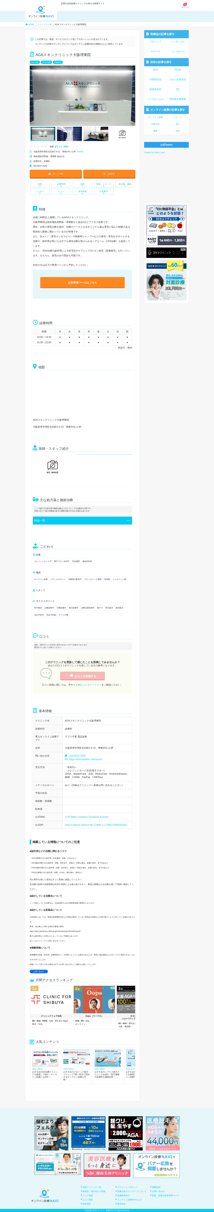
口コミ (61, 192)
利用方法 (155, 124)
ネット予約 (55, 174)
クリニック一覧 (44, 24)
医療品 (160, 34)
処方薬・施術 (125, 185)
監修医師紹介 (123, 1195)
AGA (155, 69)
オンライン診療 (165, 109)
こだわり (39, 192)
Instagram (82, 817)
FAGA (177, 69)
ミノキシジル (178, 41)
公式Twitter (71, 817)
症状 (159, 62)
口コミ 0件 (61, 146)
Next (132, 95)
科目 (178, 131)
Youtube (104, 817)
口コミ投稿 (87, 1199)
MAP (80, 151)
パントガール (178, 51)
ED (177, 89)
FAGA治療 (46, 62)
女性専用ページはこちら (82, 282)
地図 (82, 185)
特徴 (39, 185)
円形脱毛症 (155, 79)
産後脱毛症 (155, 89)
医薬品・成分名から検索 (93, 1191)
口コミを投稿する (82, 676)
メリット (178, 117)
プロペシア (155, 41)
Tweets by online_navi (154, 152)
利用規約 (86, 1204)
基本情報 (82, 192)
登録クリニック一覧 (91, 1187)
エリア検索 (87, 1195)
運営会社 (121, 1204)
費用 (155, 131)
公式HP (109, 174)
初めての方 (185, 6)
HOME (29, 24)
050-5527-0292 (77, 756)
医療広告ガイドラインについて (131, 1191)
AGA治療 (34, 62)
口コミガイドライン (91, 685)
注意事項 (103, 192)
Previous (30, 95)
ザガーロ (155, 51)
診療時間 (61, 185)
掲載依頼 (156, 1187)
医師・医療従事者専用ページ (165, 1195)
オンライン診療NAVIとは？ (130, 1199)
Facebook (94, 817)
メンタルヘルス (155, 99)
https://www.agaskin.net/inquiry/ (83, 759)
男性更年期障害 (177, 99)
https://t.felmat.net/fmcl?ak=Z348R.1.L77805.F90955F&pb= (96, 825)
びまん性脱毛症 (177, 79)
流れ (178, 124)
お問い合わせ (38, 971)
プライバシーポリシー (127, 1187)
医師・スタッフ (103, 185)
